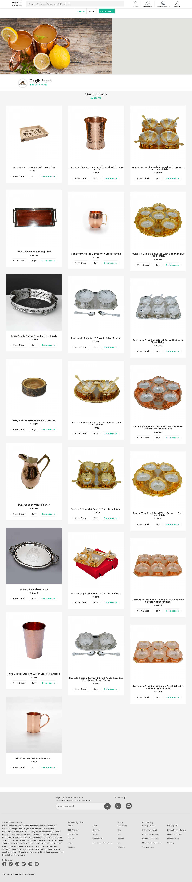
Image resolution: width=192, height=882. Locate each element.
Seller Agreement (149, 830)
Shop (137, 4)
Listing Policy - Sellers (176, 830)
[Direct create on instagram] (30, 863)
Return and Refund (150, 839)
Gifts (120, 830)
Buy (34, 176)
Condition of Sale (174, 834)
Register (71, 847)
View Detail (19, 176)
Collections (122, 826)
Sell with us (73, 834)
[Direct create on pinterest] (17, 863)
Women (121, 839)
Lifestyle (121, 847)
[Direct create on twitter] (11, 863)
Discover (148, 4)
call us (118, 805)
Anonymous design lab (103, 843)
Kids (119, 843)
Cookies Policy (173, 839)
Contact (71, 839)
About (70, 826)
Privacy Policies (149, 826)
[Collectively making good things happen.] (19, 4)
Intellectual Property (150, 834)
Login (177, 4)
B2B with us (73, 830)
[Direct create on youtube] (37, 863)
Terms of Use (148, 847)
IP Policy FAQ (172, 826)
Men (119, 834)
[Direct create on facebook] (5, 863)
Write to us (129, 805)
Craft (95, 826)
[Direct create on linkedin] (24, 863)
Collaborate (163, 4)
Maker (80, 11)
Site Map (170, 843)
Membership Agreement (152, 843)
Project (96, 834)
